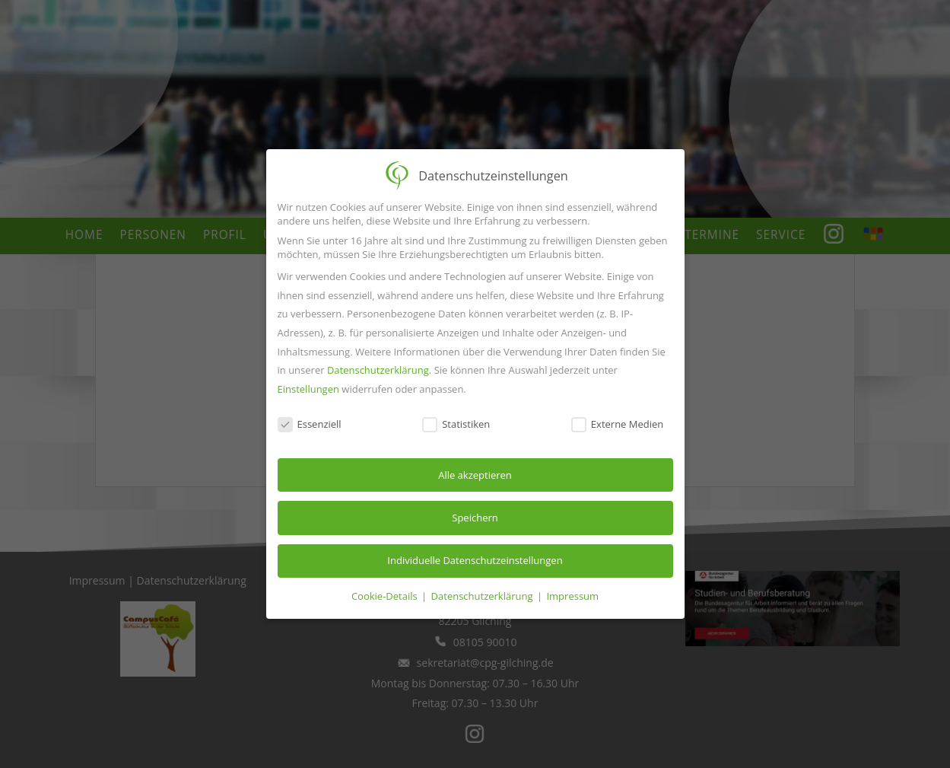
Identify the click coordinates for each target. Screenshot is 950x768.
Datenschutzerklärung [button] (483, 596)
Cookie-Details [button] (385, 596)
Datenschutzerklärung (378, 370)
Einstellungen (308, 389)
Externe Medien (617, 424)
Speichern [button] (474, 517)
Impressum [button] (572, 596)
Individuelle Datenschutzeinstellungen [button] (474, 560)
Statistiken (456, 424)
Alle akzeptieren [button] (475, 475)
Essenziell (310, 424)
